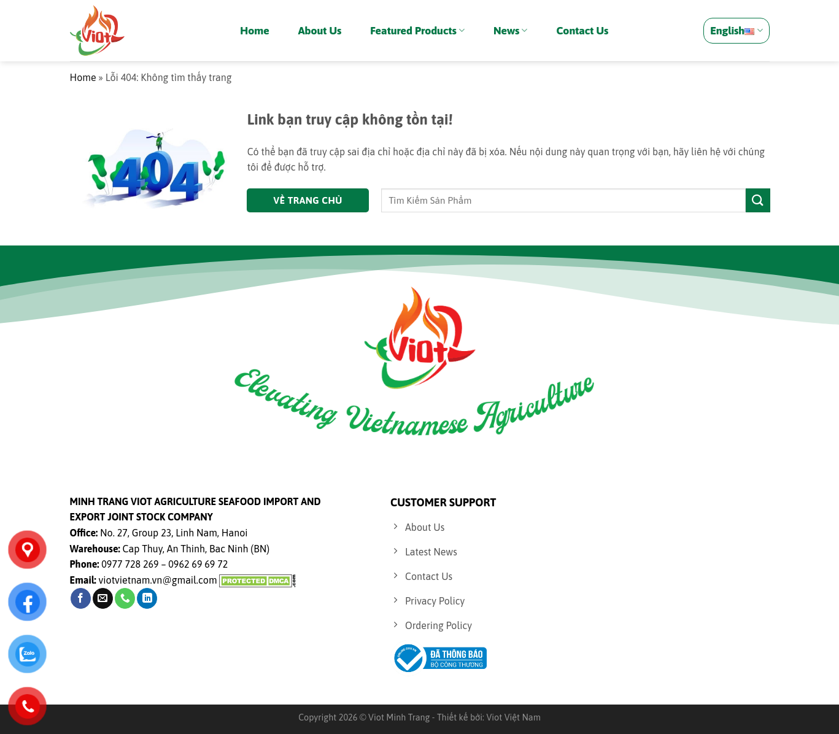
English (736, 31)
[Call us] (125, 598)
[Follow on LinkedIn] (147, 598)
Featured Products (417, 31)
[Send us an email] (103, 598)
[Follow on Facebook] (81, 598)
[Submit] (758, 200)
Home (254, 31)
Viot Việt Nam (513, 717)
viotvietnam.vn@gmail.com (158, 579)
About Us (320, 31)
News (510, 31)
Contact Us (582, 31)
